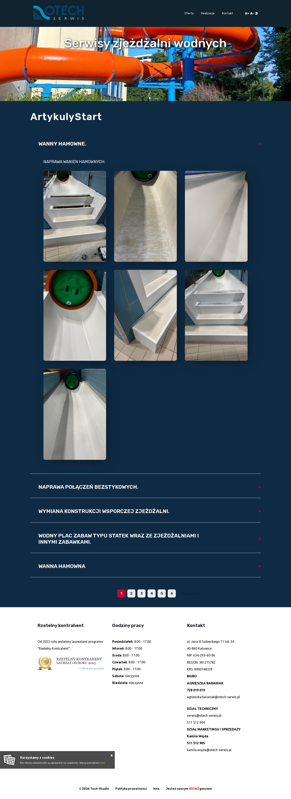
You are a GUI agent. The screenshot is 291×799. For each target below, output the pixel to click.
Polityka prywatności (131, 789)
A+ (247, 13)
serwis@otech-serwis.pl (204, 715)
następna (189, 593)
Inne (156, 789)
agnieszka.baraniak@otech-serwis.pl (213, 697)
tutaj (102, 763)
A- (252, 13)
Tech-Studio (99, 789)
